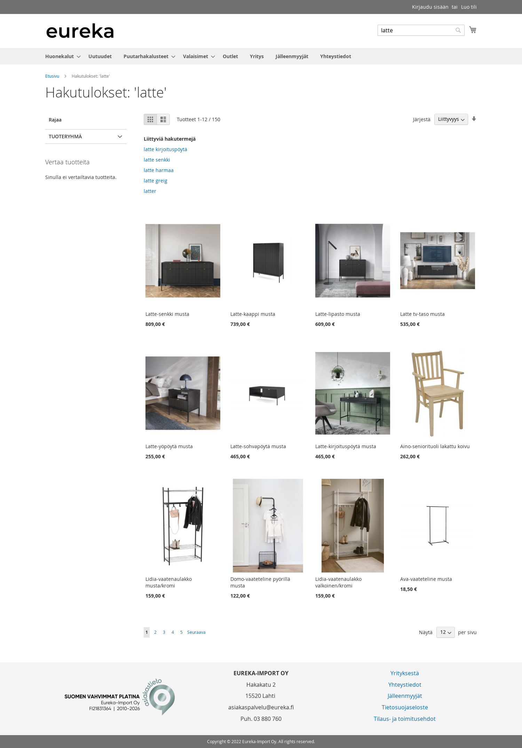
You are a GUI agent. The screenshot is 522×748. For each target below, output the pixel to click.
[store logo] (80, 30)
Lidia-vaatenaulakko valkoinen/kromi (338, 582)
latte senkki (157, 159)
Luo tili (469, 6)
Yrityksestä (404, 673)
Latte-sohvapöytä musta (258, 446)
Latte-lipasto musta (337, 314)
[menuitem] (61, 56)
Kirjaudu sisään (430, 6)
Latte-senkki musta (167, 314)
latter (150, 191)
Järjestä (421, 119)
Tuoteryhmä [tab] (65, 136)
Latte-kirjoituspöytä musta (345, 446)
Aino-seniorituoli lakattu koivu (435, 446)
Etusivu (52, 76)
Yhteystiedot (404, 684)
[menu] (261, 56)
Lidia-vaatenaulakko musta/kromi (168, 582)
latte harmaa (159, 170)
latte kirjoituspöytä (165, 149)
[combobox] (421, 30)
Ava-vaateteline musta (426, 579)
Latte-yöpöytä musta (169, 446)
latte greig (155, 180)
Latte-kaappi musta (252, 314)
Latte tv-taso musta (422, 314)
